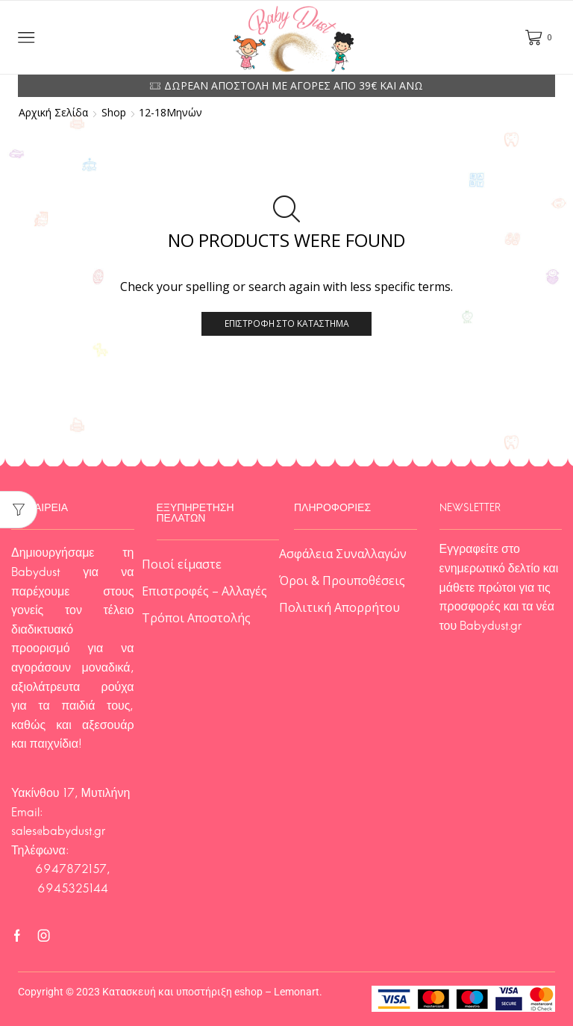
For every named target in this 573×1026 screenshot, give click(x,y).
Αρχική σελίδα (53, 112)
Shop (113, 112)
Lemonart (296, 992)
